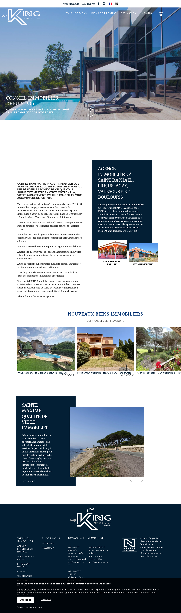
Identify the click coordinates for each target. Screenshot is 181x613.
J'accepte (25, 600)
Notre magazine (71, 4)
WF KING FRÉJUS (97, 547)
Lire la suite (28, 481)
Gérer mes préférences (29, 607)
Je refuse (46, 599)
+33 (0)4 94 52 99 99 (98, 562)
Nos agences (88, 4)
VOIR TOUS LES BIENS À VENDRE (105, 321)
